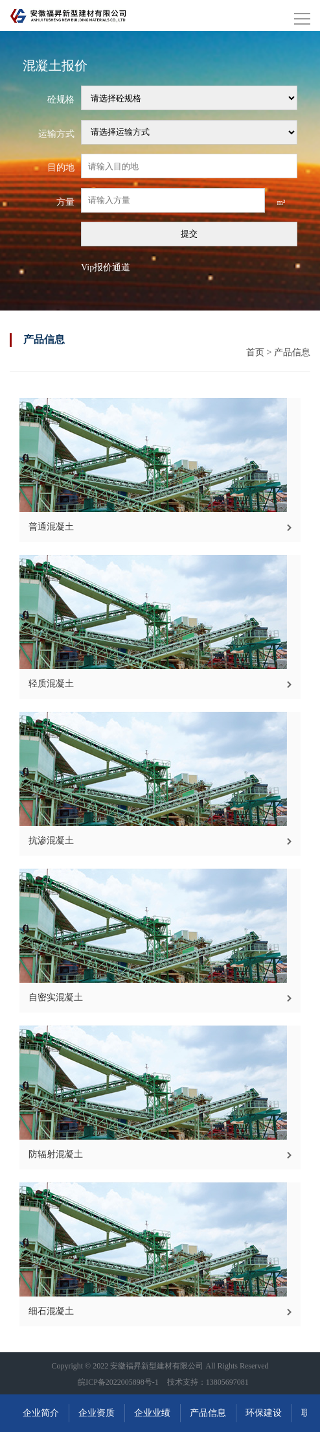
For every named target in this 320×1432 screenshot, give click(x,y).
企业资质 (96, 1413)
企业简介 (41, 1413)
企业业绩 (152, 1413)
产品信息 (292, 352)
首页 (255, 352)
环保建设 (264, 1413)
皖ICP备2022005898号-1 (118, 1382)
